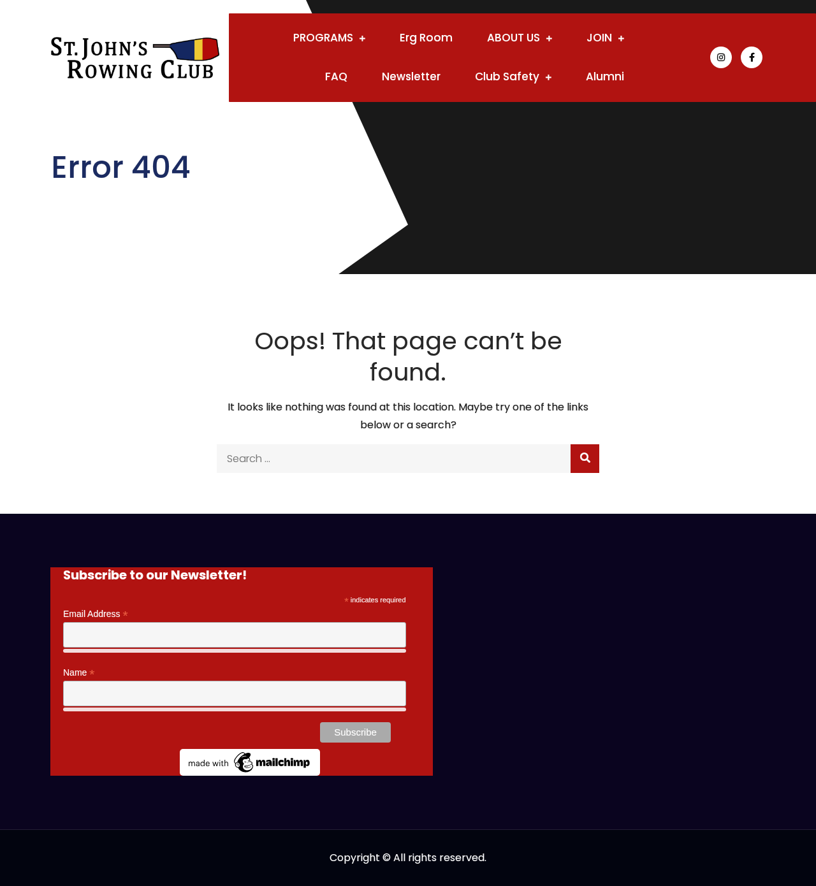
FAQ (336, 76)
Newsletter (411, 76)
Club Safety (507, 76)
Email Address (95, 614)
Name (78, 673)
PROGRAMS (323, 37)
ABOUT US (513, 37)
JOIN (599, 37)
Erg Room (426, 37)
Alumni (605, 76)
